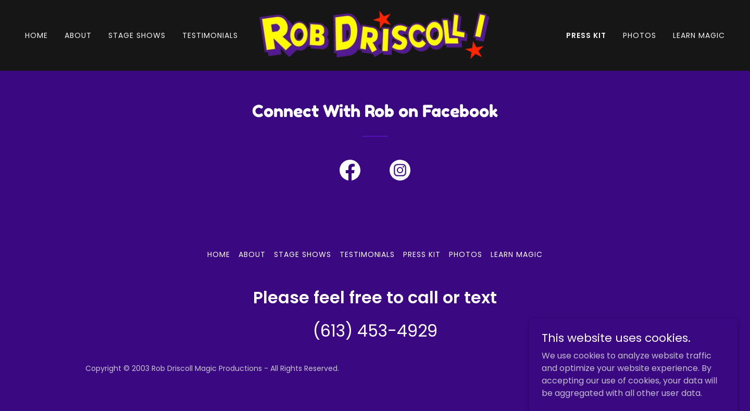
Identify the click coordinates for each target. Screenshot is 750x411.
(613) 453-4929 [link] (375, 330)
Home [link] (36, 35)
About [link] (78, 35)
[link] (375, 35)
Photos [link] (639, 35)
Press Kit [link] (586, 35)
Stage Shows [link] (137, 35)
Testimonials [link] (210, 35)
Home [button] (218, 254)
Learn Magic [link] (699, 35)
